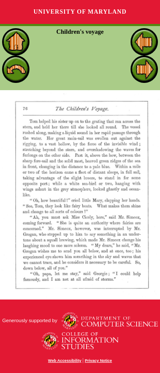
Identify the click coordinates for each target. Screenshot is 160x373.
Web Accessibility (64, 360)
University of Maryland (79, 12)
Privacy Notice (98, 360)
